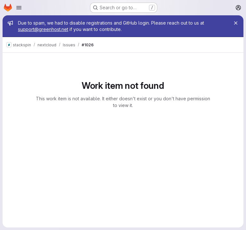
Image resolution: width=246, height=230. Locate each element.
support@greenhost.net (43, 29)
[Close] (236, 23)
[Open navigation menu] (19, 8)
